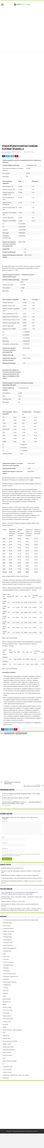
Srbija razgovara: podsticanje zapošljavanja (13, 782)
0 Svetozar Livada (7, 942)
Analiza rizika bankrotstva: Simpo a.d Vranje (15, 798)
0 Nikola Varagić (7, 934)
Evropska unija (7, 1021)
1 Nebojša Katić (7, 951)
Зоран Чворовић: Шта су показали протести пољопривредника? (18, 892)
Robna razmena (7, 1052)
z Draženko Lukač (18, 151)
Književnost (6, 1035)
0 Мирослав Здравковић (9, 948)
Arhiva (4, 996)
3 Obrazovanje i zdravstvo (9, 982)
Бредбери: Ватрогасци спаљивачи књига (12, 868)
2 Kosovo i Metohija (8, 962)
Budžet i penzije (7, 1007)
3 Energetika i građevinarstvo (10, 976)
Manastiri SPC (6, 1038)
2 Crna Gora (6, 956)
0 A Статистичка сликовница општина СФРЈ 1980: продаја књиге (20, 920)
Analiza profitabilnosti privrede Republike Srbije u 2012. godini (21, 793)
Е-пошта (4, 843)
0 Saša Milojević (7, 939)
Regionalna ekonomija (9, 1049)
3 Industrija (6, 979)
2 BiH (4, 953)
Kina (4, 1032)
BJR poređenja (7, 999)
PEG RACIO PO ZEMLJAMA (30, 785)
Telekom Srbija (9, 733)
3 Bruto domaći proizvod (9, 973)
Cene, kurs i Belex (7, 1010)
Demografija (6, 1013)
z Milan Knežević (7, 1072)
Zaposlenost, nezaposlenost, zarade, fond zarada (16, 1075)
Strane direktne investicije (9, 1061)
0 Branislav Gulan (7, 922)
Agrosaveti (5, 990)
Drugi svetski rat (7, 1016)
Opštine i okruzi (7, 1044)
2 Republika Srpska (8, 965)
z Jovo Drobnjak (7, 1069)
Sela (4, 1058)
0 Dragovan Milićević (8, 928)
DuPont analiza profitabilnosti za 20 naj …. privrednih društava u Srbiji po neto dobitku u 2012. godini (21, 802)
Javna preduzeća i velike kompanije (12, 1030)
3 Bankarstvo (6, 970)
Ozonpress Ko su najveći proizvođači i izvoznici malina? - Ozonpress (19, 908)
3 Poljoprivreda (7, 985)
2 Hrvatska (5, 959)
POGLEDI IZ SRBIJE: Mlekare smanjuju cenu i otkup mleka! (17, 894)
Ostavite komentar (30, 151)
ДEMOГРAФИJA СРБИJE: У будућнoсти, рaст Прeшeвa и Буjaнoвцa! (20, 875)
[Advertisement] (22, 29)
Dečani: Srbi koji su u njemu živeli (16, 901)
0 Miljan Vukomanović (8, 931)
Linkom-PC (35, 1131)
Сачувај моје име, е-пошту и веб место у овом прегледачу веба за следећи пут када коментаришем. (21, 854)
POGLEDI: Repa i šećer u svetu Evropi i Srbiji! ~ (14, 897)
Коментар (4, 821)
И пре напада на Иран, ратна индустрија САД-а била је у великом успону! (21, 878)
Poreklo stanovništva (8, 1047)
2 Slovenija (6, 968)
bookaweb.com (7, 1001)
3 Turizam (5, 987)
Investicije (5, 1024)
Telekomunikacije (21, 733)
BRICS (4, 1004)
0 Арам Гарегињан (8, 945)
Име (3, 837)
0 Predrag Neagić (7, 937)
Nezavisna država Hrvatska (10, 1041)
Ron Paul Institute (7, 1055)
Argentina (5, 993)
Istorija (4, 1027)
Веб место (5, 848)
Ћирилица (5, 1078)
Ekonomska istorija (8, 1018)
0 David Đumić (7, 925)
